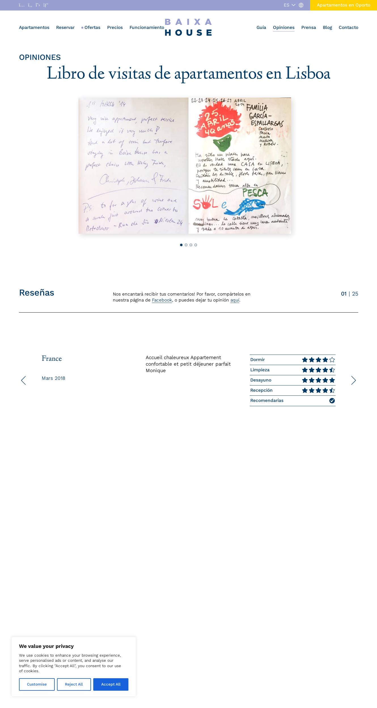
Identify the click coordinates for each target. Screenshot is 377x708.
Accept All (110, 684)
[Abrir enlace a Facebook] (30, 5)
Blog (327, 27)
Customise (37, 684)
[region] (73, 667)
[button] (320, 165)
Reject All (74, 684)
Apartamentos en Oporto (343, 5)
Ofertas (92, 27)
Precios (115, 27)
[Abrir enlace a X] (38, 5)
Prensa (308, 27)
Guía (261, 27)
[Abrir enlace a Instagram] (22, 5)
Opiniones (284, 27)
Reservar (65, 27)
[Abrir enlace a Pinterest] (45, 5)
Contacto (348, 27)
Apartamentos (34, 27)
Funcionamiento (147, 27)
